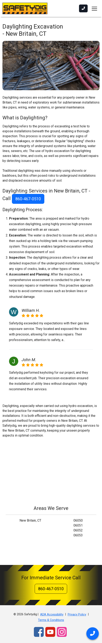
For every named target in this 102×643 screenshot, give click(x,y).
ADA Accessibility (51, 614)
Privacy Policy (77, 614)
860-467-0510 (28, 198)
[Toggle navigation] (94, 8)
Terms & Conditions (51, 620)
